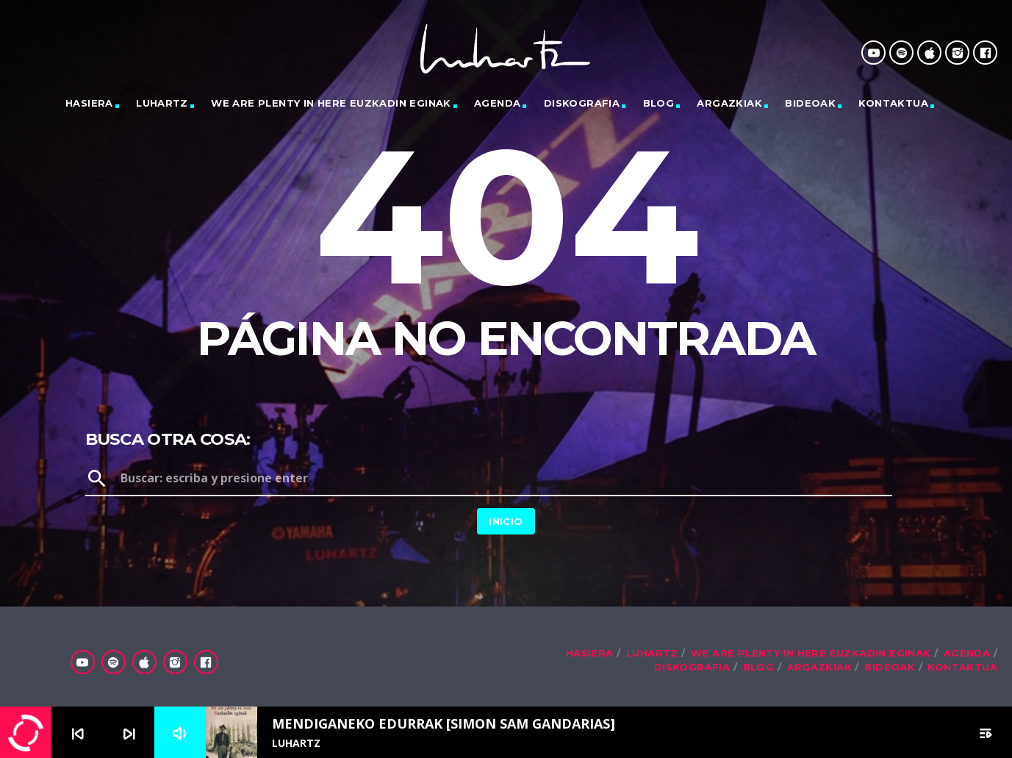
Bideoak (810, 103)
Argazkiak (729, 103)
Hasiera (89, 103)
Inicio (506, 521)
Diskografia (582, 103)
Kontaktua (893, 103)
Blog (659, 103)
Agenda (497, 103)
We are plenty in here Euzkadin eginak (331, 103)
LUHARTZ (162, 103)
